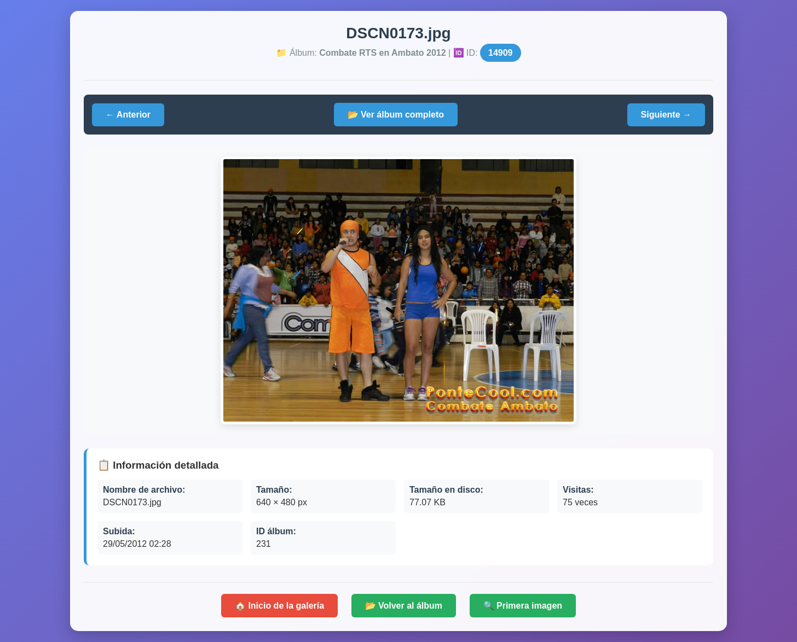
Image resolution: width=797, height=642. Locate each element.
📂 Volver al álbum (404, 605)
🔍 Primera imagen (523, 605)
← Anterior (128, 114)
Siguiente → (666, 114)
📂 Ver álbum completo (396, 114)
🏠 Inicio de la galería (279, 605)
